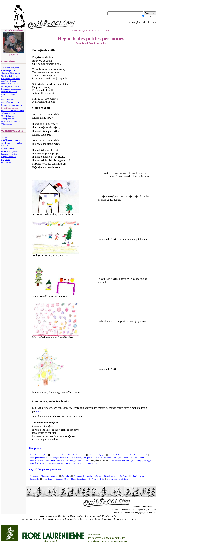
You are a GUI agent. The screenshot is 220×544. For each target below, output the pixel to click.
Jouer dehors (48, 479)
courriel (40, 411)
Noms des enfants (78, 479)
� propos (5, 159)
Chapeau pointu (8, 70)
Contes (98, 476)
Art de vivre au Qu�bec (11, 143)
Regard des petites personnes (45, 469)
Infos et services (8, 146)
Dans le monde (110, 476)
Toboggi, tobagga (8, 113)
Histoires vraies (138, 476)
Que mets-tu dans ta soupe (12, 110)
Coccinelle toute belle (10, 78)
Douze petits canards (10, 86)
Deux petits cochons (9, 83)
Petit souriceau (7, 99)
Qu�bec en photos (9, 151)
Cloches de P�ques (9, 76)
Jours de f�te (62, 479)
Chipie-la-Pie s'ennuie (10, 73)
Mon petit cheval (8, 94)
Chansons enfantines (49, 476)
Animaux (34, 476)
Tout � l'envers (8, 116)
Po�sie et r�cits (96, 479)
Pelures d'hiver (7, 97)
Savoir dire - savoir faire (117, 479)
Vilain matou (6, 124)
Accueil (4, 137)
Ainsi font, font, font (10, 67)
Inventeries (35, 479)
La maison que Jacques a (11, 89)
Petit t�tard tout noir (10, 102)
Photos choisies (8, 148)
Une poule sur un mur (10, 121)
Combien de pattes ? (10, 81)
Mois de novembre (9, 91)
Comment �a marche (83, 476)
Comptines (35, 448)
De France (124, 476)
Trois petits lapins (8, 118)
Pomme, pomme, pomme (12, 105)
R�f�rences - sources (11, 140)
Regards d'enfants (8, 156)
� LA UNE (6, 162)
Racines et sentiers (9, 154)
